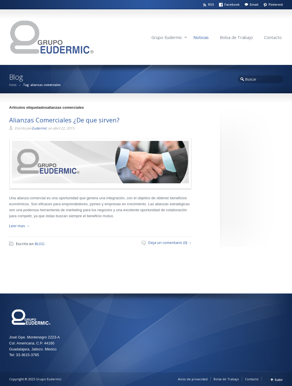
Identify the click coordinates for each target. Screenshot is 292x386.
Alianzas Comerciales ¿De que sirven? (64, 120)
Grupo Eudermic (166, 37)
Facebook (232, 4)
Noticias (201, 37)
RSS (211, 4)
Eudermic (39, 128)
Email (254, 4)
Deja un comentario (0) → (170, 242)
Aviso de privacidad (193, 379)
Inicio (12, 84)
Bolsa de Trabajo (236, 37)
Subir (279, 379)
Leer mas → (19, 225)
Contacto (273, 37)
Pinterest (276, 4)
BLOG (39, 243)
